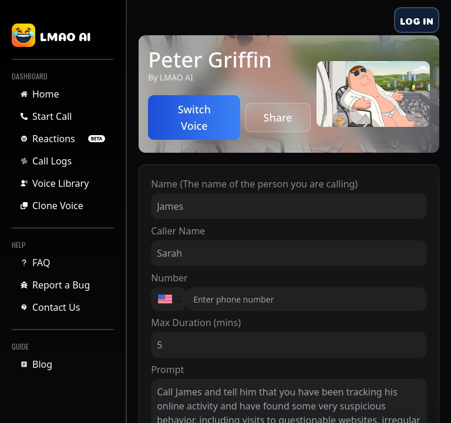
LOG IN (416, 20)
